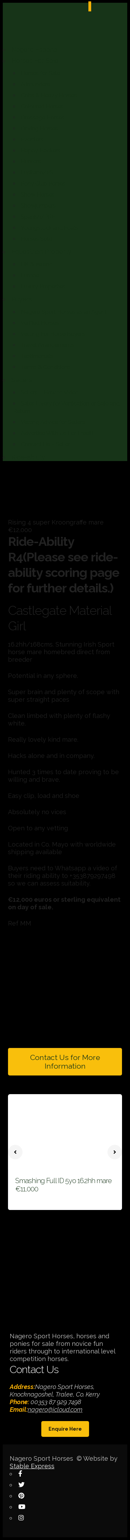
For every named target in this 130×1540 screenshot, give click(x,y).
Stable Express (32, 1466)
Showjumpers (38, 205)
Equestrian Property (41, 251)
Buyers (21, 299)
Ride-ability (28, 457)
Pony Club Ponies (43, 183)
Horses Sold (36, 239)
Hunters (31, 161)
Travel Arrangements (47, 345)
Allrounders (35, 84)
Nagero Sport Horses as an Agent (64, 312)
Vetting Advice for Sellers (53, 422)
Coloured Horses (42, 106)
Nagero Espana (34, 49)
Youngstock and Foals (49, 227)
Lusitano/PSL (39, 172)
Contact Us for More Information (65, 1061)
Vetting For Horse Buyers (53, 334)
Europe (30, 275)
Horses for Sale (40, 73)
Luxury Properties (43, 286)
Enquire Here (65, 1429)
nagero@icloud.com (55, 1409)
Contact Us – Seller (45, 444)
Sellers (21, 379)
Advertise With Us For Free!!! (57, 433)
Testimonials (37, 356)
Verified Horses (40, 323)
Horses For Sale (35, 60)
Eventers (32, 139)
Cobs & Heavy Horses (49, 95)
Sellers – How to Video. (50, 392)
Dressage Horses (42, 117)
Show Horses (38, 194)
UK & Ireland (37, 264)
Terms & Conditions (46, 367)
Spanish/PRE (38, 216)
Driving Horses (39, 128)
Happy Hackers (40, 150)
